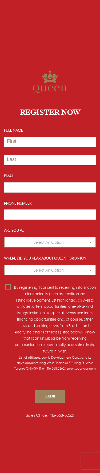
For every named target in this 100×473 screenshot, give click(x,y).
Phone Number (17, 203)
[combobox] (50, 242)
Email (9, 176)
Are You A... (14, 230)
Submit (50, 396)
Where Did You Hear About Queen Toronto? (45, 258)
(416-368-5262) (61, 416)
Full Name (13, 131)
